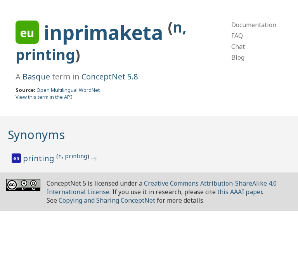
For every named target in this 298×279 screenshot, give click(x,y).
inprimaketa (106, 32)
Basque (36, 76)
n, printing (72, 156)
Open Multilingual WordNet (68, 89)
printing (39, 158)
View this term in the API (44, 96)
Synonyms (36, 135)
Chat (238, 46)
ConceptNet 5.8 (109, 76)
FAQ (237, 35)
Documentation (253, 25)
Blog (237, 57)
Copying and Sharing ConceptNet (107, 200)
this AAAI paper (239, 192)
